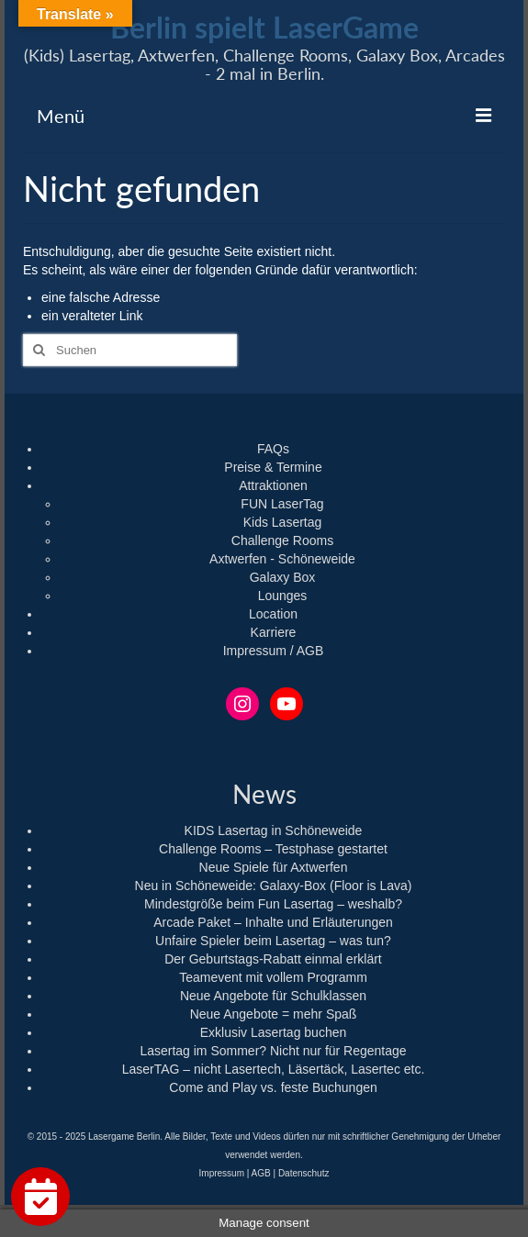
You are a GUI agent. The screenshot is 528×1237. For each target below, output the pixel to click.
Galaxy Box (283, 577)
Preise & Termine (272, 467)
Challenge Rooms (282, 540)
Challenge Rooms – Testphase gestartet (273, 848)
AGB (261, 1173)
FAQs (273, 448)
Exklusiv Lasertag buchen (273, 1032)
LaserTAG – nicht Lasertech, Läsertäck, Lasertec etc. (273, 1069)
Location (273, 614)
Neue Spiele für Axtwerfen (273, 867)
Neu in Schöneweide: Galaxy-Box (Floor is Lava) (273, 885)
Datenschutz (304, 1173)
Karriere (274, 632)
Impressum (221, 1173)
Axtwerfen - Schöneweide (282, 559)
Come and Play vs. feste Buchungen (272, 1087)
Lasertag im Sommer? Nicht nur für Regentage (273, 1050)
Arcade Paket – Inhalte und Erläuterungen (273, 922)
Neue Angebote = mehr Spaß (273, 1014)
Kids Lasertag (282, 522)
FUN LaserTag (282, 503)
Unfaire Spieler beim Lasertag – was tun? (273, 940)
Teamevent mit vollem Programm (273, 977)
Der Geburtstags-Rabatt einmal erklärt (273, 959)
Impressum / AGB (273, 650)
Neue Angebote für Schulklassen (273, 995)
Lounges (283, 595)
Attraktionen (273, 485)
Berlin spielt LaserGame (264, 27)
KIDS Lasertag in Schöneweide (274, 830)
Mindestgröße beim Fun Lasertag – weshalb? (273, 904)
